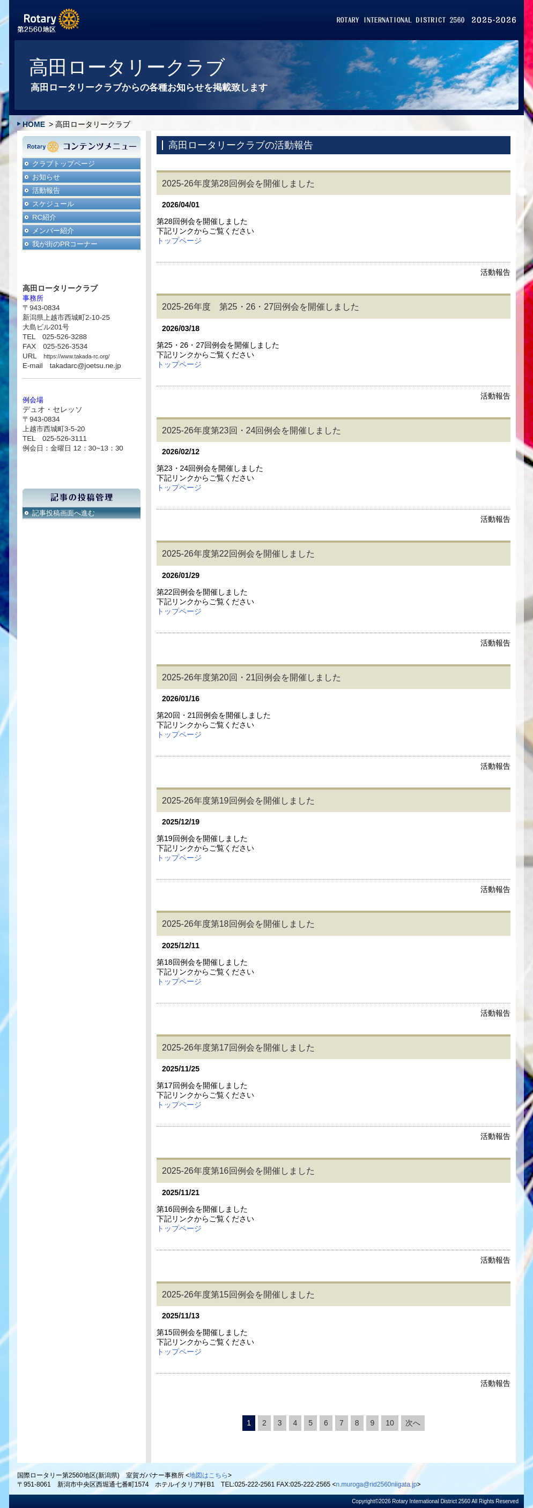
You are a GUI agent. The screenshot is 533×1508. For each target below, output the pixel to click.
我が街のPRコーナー (65, 244)
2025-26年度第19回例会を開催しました (238, 800)
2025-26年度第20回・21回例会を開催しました (251, 677)
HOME (34, 124)
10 (390, 1423)
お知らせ (46, 177)
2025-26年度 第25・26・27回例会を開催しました (260, 306)
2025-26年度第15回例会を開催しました (238, 1294)
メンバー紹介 (53, 231)
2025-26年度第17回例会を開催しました (238, 1047)
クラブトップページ (63, 164)
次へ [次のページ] (412, 1423)
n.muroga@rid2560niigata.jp (376, 1484)
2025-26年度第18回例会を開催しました (238, 923)
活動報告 (46, 190)
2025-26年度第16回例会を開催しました (238, 1170)
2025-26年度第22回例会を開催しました (238, 553)
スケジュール (53, 204)
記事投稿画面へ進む (63, 513)
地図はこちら (208, 1475)
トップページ (179, 240)
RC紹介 (44, 217)
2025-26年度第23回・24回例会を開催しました (251, 430)
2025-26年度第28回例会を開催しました (238, 183)
